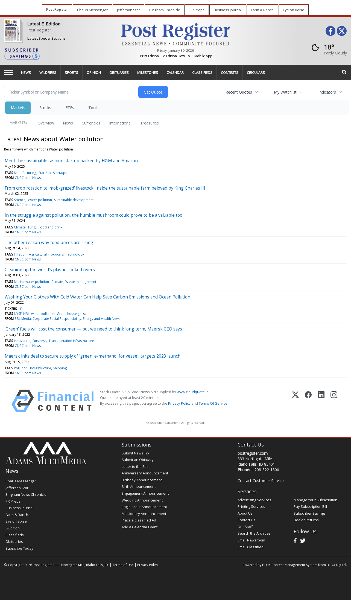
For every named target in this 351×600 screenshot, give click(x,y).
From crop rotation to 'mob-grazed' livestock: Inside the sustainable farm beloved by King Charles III (105, 188)
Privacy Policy (179, 403)
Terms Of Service (213, 403)
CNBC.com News (28, 177)
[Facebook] (308, 401)
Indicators (327, 92)
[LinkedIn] (321, 401)
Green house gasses (72, 313)
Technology (75, 254)
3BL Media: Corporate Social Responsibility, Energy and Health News (67, 318)
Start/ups (60, 172)
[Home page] (175, 33)
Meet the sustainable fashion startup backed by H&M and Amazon (71, 161)
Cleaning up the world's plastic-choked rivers (50, 269)
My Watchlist (285, 92)
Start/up (45, 172)
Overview (46, 123)
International (120, 123)
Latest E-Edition (44, 24)
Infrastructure (40, 368)
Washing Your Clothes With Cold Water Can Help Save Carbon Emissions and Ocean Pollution (97, 297)
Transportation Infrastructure (71, 340)
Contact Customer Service (261, 480)
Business (39, 340)
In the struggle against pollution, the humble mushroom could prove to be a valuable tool (94, 215)
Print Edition (149, 56)
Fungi (32, 227)
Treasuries (149, 123)
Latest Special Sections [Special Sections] (46, 38)
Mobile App (203, 56)
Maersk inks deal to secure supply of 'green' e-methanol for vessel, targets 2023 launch (92, 356)
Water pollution (40, 200)
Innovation (22, 340)
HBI (20, 308)
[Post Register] (12, 34)
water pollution (43, 313)
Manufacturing (25, 172)
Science (19, 200)
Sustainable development (73, 200)
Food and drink (50, 227)
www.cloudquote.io (193, 391)
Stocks (45, 107)
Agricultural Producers (46, 254)
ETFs (69, 107)
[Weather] (327, 49)
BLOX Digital (336, 565)
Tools (93, 107)
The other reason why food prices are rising (49, 242)
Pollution (21, 368)
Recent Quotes (239, 92)
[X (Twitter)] (295, 401)
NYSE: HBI (21, 313)
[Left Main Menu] (8, 72)
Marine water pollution (31, 281)
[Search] (344, 72)
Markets (18, 107)
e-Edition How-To (176, 56)
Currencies (91, 123)
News (68, 123)
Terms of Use (123, 565)
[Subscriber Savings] (58, 53)
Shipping (60, 368)
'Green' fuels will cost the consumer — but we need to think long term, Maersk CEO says (93, 329)
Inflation (20, 254)
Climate (20, 227)
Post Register (39, 30)
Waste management (80, 281)
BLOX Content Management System (289, 565)
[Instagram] (334, 401)
